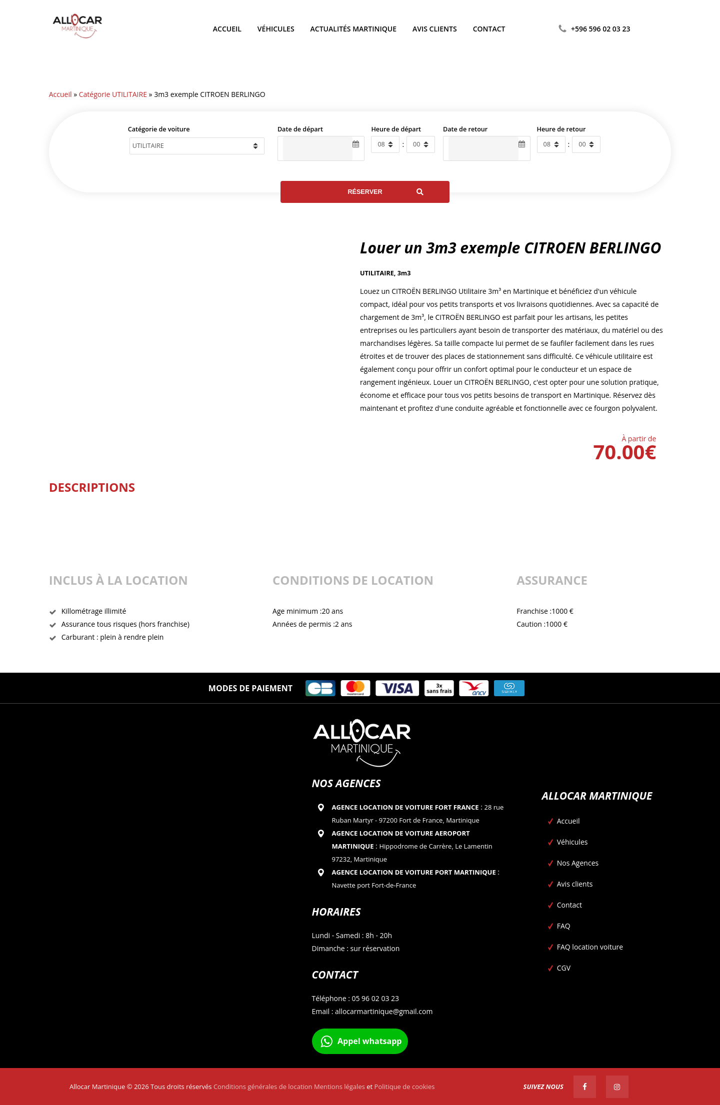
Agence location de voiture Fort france (405, 807)
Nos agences (346, 783)
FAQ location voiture (590, 947)
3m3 (404, 273)
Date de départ (300, 129)
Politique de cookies (404, 1086)
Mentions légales (339, 1086)
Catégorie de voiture (159, 129)
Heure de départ (396, 129)
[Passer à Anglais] (646, 28)
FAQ (563, 926)
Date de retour (465, 129)
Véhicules (572, 842)
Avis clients (575, 884)
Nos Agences (577, 863)
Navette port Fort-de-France (374, 885)
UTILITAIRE (377, 273)
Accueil (60, 94)
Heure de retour (561, 129)
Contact (569, 905)
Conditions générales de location (263, 1086)
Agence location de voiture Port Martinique (414, 872)
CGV (563, 968)
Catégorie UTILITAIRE (113, 94)
